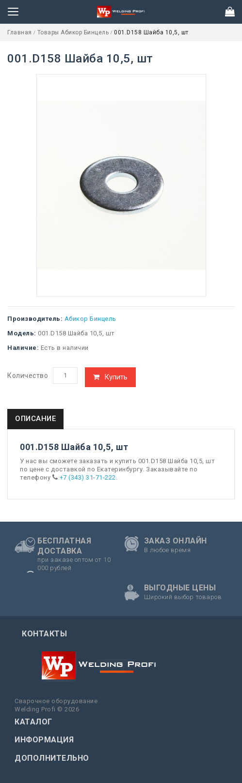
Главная (20, 32)
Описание (35, 418)
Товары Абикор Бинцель (74, 32)
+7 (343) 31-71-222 (88, 477)
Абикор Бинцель (90, 318)
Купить (116, 377)
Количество (27, 375)
